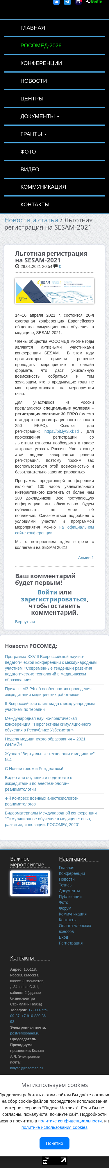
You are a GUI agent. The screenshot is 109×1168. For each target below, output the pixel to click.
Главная (32, 28)
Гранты (33, 134)
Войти (47, 592)
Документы (39, 116)
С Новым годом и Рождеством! (34, 768)
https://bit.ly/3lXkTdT (62, 431)
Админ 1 (86, 557)
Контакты (34, 204)
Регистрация (71, 943)
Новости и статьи (31, 219)
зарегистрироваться (54, 599)
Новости (33, 81)
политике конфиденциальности (70, 1120)
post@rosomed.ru (24, 1033)
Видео (29, 169)
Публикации (70, 896)
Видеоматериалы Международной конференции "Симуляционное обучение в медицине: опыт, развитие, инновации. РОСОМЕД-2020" (51, 819)
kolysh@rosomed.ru (26, 1068)
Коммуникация (43, 187)
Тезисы (66, 885)
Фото (28, 152)
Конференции (41, 63)
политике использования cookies (54, 1127)
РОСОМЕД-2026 (40, 45)
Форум (65, 908)
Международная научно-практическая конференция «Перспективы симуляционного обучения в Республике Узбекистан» (48, 724)
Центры (31, 98)
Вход (63, 937)
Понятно (54, 1143)
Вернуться (25, 621)
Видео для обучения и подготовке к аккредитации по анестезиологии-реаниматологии (38, 783)
